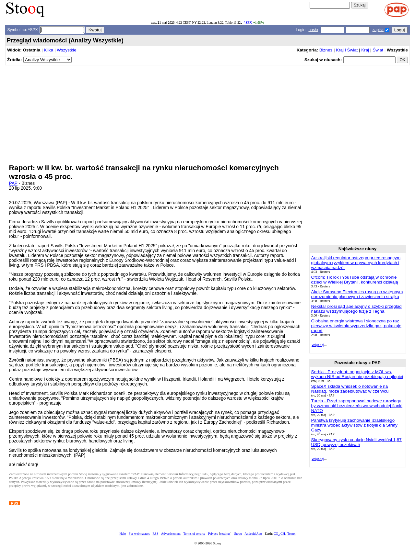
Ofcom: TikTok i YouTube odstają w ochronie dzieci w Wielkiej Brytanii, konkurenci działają (354, 280)
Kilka (48, 50)
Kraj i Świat (347, 50)
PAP (13, 183)
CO (276, 533)
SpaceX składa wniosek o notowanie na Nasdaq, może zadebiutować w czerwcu (350, 389)
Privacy (213, 533)
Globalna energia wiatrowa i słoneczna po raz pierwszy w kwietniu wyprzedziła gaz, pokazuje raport (356, 325)
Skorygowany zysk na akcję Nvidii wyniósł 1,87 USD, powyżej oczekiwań (356, 442)
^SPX (247, 22)
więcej (318, 344)
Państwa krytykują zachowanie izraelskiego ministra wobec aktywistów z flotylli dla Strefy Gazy (354, 425)
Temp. (291, 533)
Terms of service (194, 533)
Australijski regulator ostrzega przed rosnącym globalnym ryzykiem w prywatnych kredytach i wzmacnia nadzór (356, 262)
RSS (155, 533)
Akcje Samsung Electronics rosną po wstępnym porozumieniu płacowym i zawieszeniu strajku (357, 294)
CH (283, 533)
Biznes (325, 50)
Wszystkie (66, 50)
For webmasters (139, 533)
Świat (378, 50)
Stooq (238, 533)
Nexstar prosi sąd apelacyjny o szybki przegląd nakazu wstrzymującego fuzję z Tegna (356, 309)
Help (122, 533)
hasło (313, 30)
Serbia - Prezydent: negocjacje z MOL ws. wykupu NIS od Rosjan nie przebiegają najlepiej (357, 374)
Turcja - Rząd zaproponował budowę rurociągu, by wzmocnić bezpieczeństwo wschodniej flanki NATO (357, 405)
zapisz (378, 30)
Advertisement (171, 533)
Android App (253, 533)
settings (225, 533)
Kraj (365, 50)
